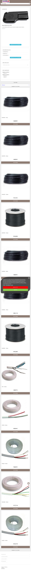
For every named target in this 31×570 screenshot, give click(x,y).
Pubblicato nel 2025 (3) (6, 72)
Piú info (4, 285)
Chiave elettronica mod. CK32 (7, 25)
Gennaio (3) (5, 73)
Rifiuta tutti (15, 287)
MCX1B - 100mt (4, 425)
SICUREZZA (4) (5, 53)
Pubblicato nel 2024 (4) (6, 74)
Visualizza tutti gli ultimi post (15, 44)
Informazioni (3, 561)
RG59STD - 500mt (5, 232)
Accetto (15, 289)
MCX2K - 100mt (4, 540)
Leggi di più (3, 28)
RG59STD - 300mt (5, 194)
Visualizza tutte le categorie (15, 57)
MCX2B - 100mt (4, 463)
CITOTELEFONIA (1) (6, 55)
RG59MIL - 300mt (5, 309)
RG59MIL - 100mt (5, 271)
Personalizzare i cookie (9, 285)
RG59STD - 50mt (5, 117)
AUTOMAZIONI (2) (5, 51)
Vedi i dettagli (15, 124)
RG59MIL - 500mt (5, 348)
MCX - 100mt (4, 386)
